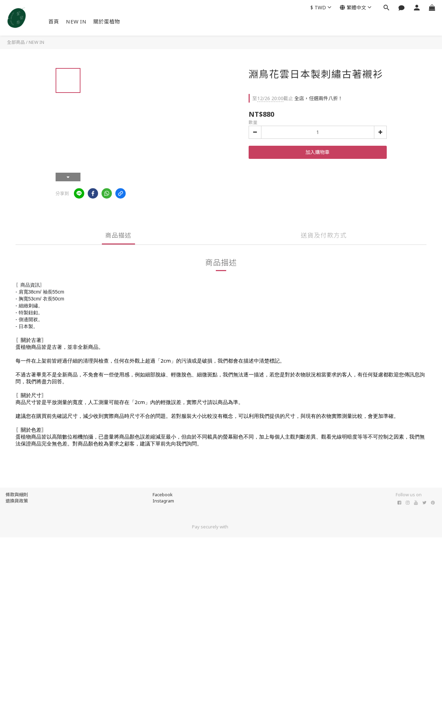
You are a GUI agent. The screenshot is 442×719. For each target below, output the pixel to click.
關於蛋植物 (106, 21)
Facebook (163, 494)
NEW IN (76, 21)
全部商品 (16, 42)
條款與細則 (17, 494)
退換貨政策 (17, 501)
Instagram (163, 501)
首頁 (53, 21)
